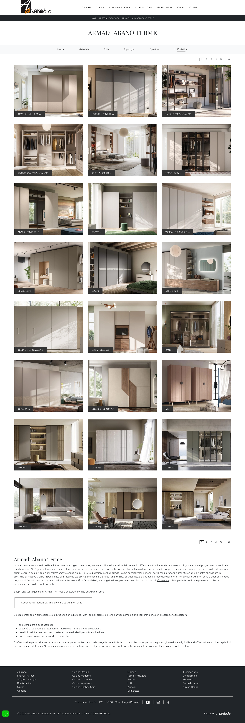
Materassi (188, 679)
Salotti (131, 679)
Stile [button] (106, 49)
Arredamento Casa (119, 7)
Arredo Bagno (190, 687)
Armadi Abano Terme (143, 18)
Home (93, 18)
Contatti (193, 7)
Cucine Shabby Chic (83, 687)
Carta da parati (191, 683)
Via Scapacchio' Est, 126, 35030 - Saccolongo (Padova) (107, 702)
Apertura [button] (155, 49)
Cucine (100, 7)
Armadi (126, 18)
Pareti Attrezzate (137, 675)
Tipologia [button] (129, 49)
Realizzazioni (164, 7)
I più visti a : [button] (181, 49)
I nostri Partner (25, 675)
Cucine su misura (82, 683)
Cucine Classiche (82, 679)
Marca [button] (60, 49)
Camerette (133, 690)
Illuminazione (190, 672)
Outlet (180, 7)
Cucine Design (80, 672)
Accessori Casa (143, 7)
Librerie (132, 672)
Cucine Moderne (81, 675)
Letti (130, 683)
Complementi (190, 675)
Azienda (86, 7)
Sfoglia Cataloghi (27, 679)
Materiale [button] (84, 49)
